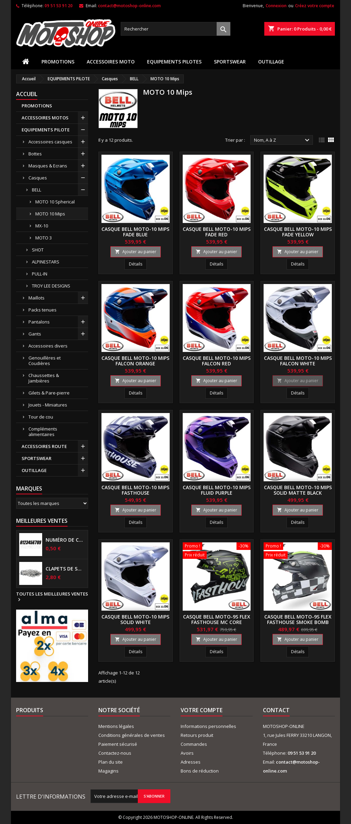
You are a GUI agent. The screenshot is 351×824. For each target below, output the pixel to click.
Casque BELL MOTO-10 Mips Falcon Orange (135, 361)
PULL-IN (39, 274)
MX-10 (41, 226)
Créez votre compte (314, 6)
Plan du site (110, 762)
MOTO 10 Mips (50, 214)
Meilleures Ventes (42, 521)
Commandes (194, 744)
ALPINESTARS (45, 262)
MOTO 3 (43, 238)
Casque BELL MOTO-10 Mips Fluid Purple (217, 490)
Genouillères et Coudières (44, 360)
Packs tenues (42, 310)
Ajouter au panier (135, 252)
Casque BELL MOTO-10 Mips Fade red (217, 232)
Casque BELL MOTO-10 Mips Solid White (135, 619)
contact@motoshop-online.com (129, 6)
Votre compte (201, 710)
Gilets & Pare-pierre (49, 393)
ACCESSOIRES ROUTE (44, 446)
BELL (36, 190)
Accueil (26, 94)
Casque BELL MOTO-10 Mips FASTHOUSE (135, 490)
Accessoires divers (48, 346)
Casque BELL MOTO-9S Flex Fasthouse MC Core (216, 619)
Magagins (108, 771)
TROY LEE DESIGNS (51, 286)
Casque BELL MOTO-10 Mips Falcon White (298, 361)
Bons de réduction (200, 771)
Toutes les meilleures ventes (52, 596)
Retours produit (197, 735)
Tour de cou (40, 417)
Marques (29, 488)
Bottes (35, 154)
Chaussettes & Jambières (43, 378)
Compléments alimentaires (42, 431)
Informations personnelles (208, 726)
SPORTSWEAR (230, 61)
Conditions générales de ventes (131, 735)
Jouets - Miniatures (47, 405)
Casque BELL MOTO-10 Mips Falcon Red (217, 361)
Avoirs (187, 753)
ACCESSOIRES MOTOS (45, 118)
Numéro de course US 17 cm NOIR (65, 540)
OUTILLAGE (271, 61)
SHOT (38, 250)
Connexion (276, 6)
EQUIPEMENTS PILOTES (174, 61)
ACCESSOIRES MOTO (111, 61)
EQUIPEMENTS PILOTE (46, 130)
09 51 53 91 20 (59, 6)
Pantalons (39, 322)
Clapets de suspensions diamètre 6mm (65, 569)
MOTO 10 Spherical (55, 202)
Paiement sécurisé (117, 744)
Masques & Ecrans (47, 166)
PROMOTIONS (57, 61)
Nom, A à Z (282, 140)
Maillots (36, 298)
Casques (37, 178)
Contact (276, 710)
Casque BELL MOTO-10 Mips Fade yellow (298, 232)
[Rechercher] (175, 29)
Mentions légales (116, 726)
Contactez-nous (114, 753)
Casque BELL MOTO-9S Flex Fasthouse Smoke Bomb (297, 619)
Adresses (191, 762)
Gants (34, 334)
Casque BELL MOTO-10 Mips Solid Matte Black (298, 490)
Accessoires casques (50, 142)
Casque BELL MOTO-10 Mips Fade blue (135, 232)
